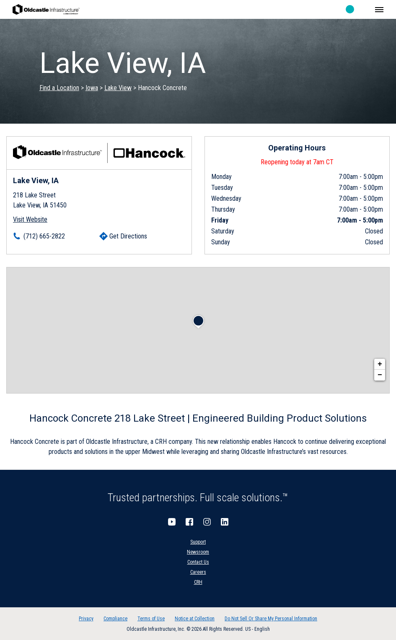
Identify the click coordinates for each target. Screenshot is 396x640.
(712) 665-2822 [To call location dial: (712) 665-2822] (44, 236)
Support (198, 542)
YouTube (172, 522)
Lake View (118, 88)
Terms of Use (151, 619)
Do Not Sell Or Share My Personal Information (271, 619)
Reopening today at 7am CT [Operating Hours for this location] (297, 162)
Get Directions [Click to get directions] (128, 236)
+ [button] (380, 364)
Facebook (189, 522)
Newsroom (198, 552)
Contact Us (198, 562)
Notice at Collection (195, 619)
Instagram (207, 522)
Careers (198, 572)
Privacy (86, 619)
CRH (198, 582)
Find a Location (59, 88)
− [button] (380, 375)
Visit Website (30, 219)
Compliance (115, 619)
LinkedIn (224, 522)
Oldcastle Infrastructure (46, 9)
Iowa (91, 88)
